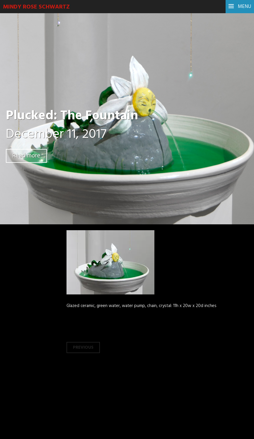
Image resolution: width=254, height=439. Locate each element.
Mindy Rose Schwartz (36, 7)
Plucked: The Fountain (72, 116)
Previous (83, 347)
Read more (26, 156)
